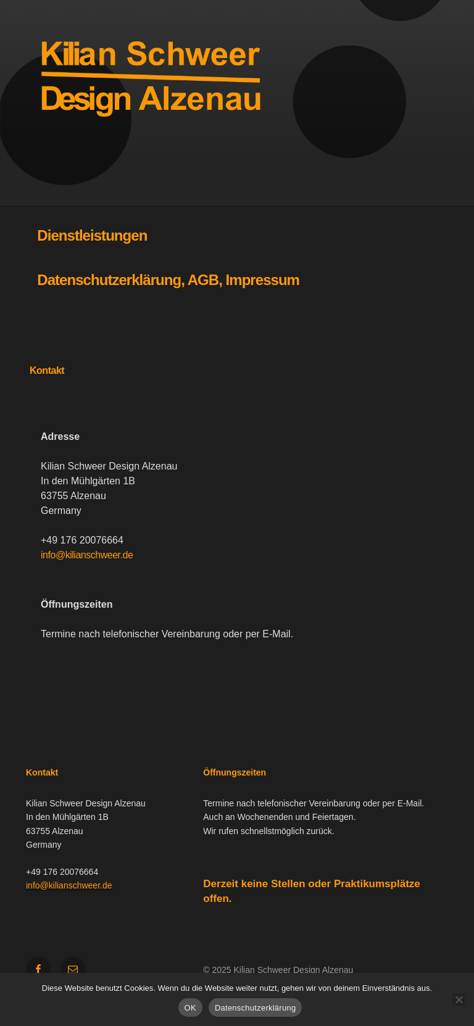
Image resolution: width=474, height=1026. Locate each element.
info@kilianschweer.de (87, 555)
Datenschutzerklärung (255, 1007)
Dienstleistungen (92, 235)
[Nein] (458, 999)
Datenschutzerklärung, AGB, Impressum (168, 279)
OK (190, 1007)
